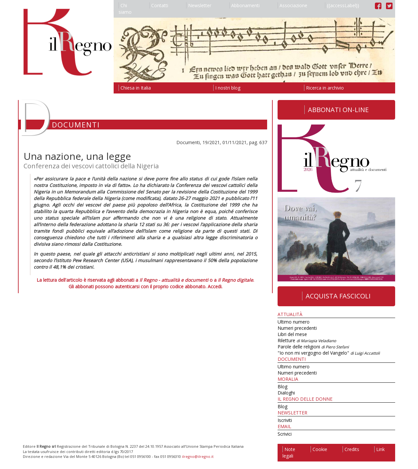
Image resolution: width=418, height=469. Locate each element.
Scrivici (285, 434)
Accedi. (215, 286)
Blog (282, 386)
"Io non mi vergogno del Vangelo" (329, 353)
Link (379, 449)
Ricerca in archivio (324, 88)
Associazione (292, 5)
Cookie (319, 449)
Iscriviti (285, 420)
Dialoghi (286, 393)
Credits (351, 449)
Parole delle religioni (313, 346)
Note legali (288, 452)
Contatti (158, 5)
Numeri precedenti (297, 328)
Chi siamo (125, 8)
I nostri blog (226, 88)
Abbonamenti (244, 5)
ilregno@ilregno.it (198, 456)
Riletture (307, 340)
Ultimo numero (294, 322)
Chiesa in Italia (135, 88)
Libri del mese (292, 334)
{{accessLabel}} (342, 5)
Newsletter (198, 5)
